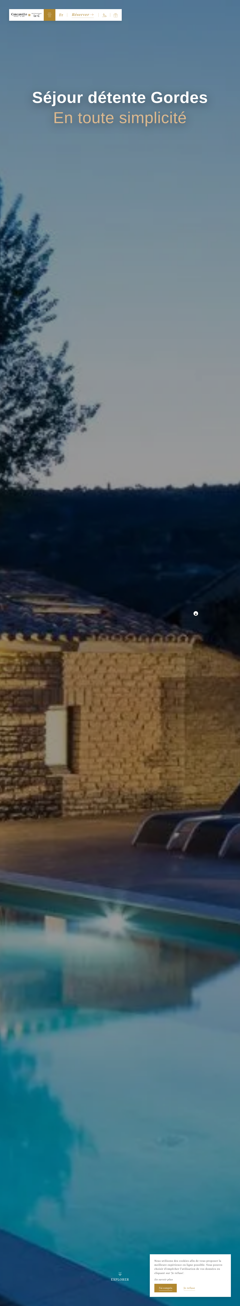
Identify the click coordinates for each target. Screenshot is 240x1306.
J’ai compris (165, 1288)
